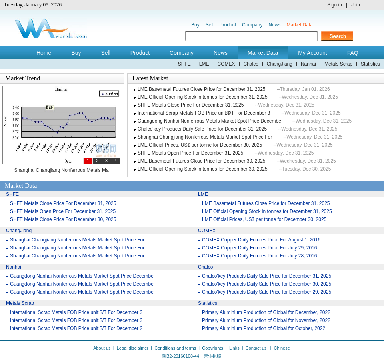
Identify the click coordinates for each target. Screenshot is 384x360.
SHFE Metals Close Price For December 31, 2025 (191, 105)
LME (204, 64)
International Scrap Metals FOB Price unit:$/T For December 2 (76, 328)
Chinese (282, 348)
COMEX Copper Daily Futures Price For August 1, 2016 (261, 240)
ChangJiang (279, 64)
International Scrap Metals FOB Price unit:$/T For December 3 (204, 113)
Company (252, 25)
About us (101, 348)
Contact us (257, 348)
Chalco (251, 64)
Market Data (299, 25)
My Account (312, 53)
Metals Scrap (338, 64)
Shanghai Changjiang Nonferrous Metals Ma (61, 170)
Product (228, 25)
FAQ (352, 53)
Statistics (370, 64)
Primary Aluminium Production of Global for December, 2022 (266, 312)
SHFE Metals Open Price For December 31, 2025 (190, 153)
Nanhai (308, 64)
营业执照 (212, 356)
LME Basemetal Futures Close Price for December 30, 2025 (201, 161)
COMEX (226, 64)
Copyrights (212, 348)
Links (234, 348)
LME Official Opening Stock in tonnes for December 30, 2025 (203, 169)
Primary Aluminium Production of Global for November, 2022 (266, 320)
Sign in (334, 5)
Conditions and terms (175, 348)
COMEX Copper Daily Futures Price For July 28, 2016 (259, 256)
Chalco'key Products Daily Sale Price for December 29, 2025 (266, 292)
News (274, 25)
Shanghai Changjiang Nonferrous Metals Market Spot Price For (205, 137)
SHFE (184, 64)
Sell (210, 25)
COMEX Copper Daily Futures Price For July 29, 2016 (259, 248)
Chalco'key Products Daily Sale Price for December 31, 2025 (202, 129)
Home (43, 53)
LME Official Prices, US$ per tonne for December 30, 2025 (200, 145)
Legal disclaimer (132, 348)
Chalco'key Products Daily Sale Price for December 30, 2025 (266, 284)
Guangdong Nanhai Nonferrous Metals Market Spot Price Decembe (209, 121)
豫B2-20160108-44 (180, 356)
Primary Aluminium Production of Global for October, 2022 (263, 328)
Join (355, 5)
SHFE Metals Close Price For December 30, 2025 (63, 219)
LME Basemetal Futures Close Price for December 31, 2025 (201, 89)
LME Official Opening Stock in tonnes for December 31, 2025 (203, 97)
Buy (195, 25)
